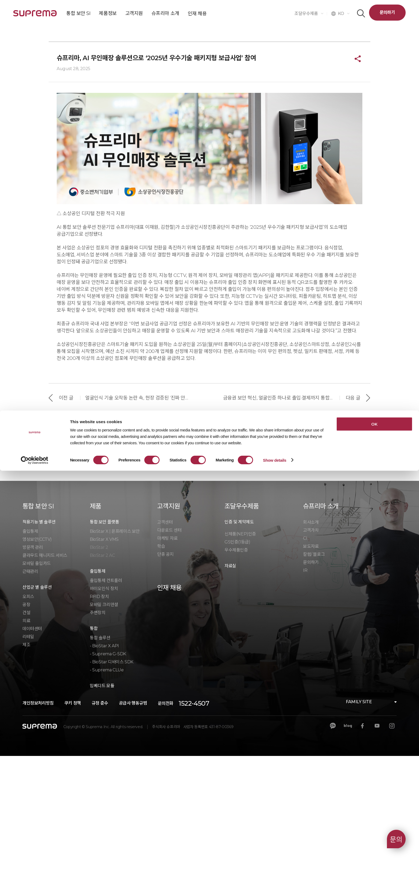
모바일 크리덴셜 (104, 723)
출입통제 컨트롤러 (106, 699)
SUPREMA (35, 15)
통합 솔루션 (100, 756)
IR (305, 689)
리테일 (28, 755)
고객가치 (311, 649)
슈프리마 (72, 127)
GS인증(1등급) (237, 661)
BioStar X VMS (104, 658)
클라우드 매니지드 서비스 (44, 674)
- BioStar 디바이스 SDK (111, 780)
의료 (26, 739)
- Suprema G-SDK (108, 772)
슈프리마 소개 (38, 127)
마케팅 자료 (167, 657)
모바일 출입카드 (36, 682)
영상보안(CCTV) (37, 658)
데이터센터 (32, 747)
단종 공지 (165, 673)
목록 (209, 551)
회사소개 (311, 641)
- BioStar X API (104, 764)
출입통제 (30, 650)
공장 (26, 723)
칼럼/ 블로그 (314, 673)
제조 (26, 763)
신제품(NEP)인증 (240, 653)
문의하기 (387, 12)
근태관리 (30, 690)
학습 (161, 665)
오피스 (28, 715)
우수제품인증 (236, 669)
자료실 (230, 684)
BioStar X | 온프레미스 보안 (115, 650)
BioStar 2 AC (102, 674)
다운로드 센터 (169, 649)
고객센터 (165, 641)
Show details (274, 864)
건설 (26, 731)
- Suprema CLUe (106, 789)
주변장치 (97, 731)
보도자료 (311, 665)
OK (374, 828)
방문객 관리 (32, 666)
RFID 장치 (99, 715)
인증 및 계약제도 (239, 641)
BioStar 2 (99, 666)
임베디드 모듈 (102, 804)
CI (305, 657)
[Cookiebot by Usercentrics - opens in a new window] (34, 865)
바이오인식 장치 (104, 707)
